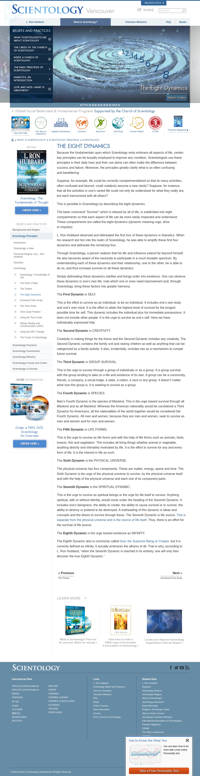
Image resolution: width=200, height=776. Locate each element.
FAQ (168, 22)
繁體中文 (16, 713)
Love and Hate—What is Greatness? (29, 89)
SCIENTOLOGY (90, 140)
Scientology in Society (25, 368)
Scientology (20, 268)
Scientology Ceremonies (26, 351)
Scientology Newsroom (153, 702)
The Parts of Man (29, 283)
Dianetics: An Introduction (23, 79)
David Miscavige (150, 706)
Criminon (82, 124)
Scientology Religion (152, 694)
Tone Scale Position (30, 311)
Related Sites (154, 3)
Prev (85, 104)
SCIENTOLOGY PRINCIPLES (64, 140)
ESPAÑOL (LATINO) (58, 697)
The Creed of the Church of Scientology (30, 49)
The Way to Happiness (41, 125)
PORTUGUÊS (55, 712)
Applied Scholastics (61, 124)
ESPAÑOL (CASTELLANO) (62, 701)
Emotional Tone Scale (31, 300)
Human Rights (137, 124)
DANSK (15, 693)
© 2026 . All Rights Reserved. (40, 772)
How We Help (20, 133)
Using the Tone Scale (31, 317)
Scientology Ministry (23, 357)
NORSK (52, 690)
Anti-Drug (118, 124)
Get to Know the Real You (148, 740)
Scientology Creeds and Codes (29, 363)
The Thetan (26, 288)
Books (183, 22)
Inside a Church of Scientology (26, 59)
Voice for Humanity (102, 690)
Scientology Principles (25, 236)
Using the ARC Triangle (32, 331)
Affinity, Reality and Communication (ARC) (31, 324)
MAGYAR (53, 686)
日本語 (15, 706)
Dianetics (18, 262)
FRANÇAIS (17, 697)
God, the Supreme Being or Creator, (145, 541)
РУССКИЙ (17, 709)
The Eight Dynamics (30, 294)
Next (114, 104)
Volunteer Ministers (136, 22)
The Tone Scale (28, 306)
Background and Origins (26, 229)
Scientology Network (152, 690)
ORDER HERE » (31, 210)
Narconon (100, 124)
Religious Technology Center (156, 709)
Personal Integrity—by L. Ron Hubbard (29, 255)
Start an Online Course (153, 713)
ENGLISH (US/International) (25, 686)
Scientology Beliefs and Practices (109, 687)
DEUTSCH (17, 721)
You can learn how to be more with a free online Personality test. (175, 750)
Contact (97, 713)
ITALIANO (53, 708)
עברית (15, 701)
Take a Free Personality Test (159, 770)
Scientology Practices (24, 345)
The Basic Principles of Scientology (28, 69)
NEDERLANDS (19, 717)
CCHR (155, 124)
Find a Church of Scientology (107, 717)
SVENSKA (54, 693)
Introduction (20, 242)
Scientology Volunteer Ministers (157, 717)
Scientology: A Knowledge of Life (34, 276)
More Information (101, 709)
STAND (145, 728)
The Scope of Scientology (33, 337)
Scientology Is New (24, 248)
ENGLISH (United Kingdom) (25, 690)
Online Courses (100, 706)
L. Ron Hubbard (35, 22)
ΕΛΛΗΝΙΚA (54, 705)
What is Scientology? (85, 22)
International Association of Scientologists (162, 721)
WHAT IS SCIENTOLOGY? (32, 140)
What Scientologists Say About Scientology (30, 39)
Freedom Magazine (178, 131)
